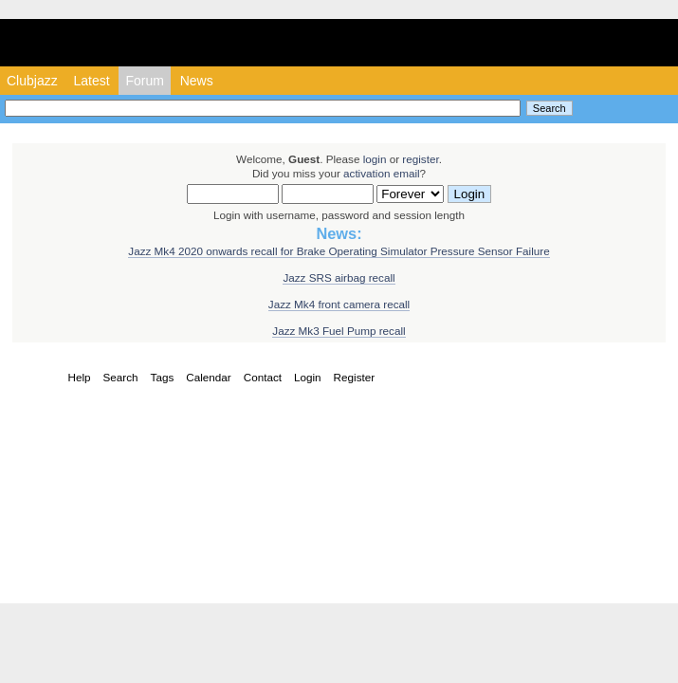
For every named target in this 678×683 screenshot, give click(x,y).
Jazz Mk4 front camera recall (339, 304)
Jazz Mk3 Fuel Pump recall (338, 330)
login (375, 159)
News (196, 80)
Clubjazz (32, 80)
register (420, 159)
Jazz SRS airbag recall (338, 277)
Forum (144, 80)
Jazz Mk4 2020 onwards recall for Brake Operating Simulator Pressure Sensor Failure (338, 251)
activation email (381, 173)
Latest (91, 80)
